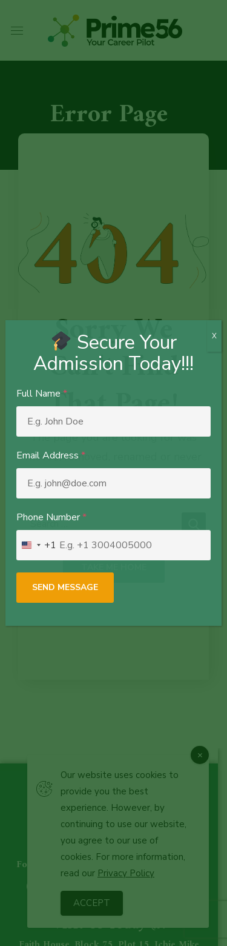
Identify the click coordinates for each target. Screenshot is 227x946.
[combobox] (36, 545)
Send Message (65, 587)
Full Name (41, 393)
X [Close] (214, 336)
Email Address (50, 455)
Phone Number (51, 517)
